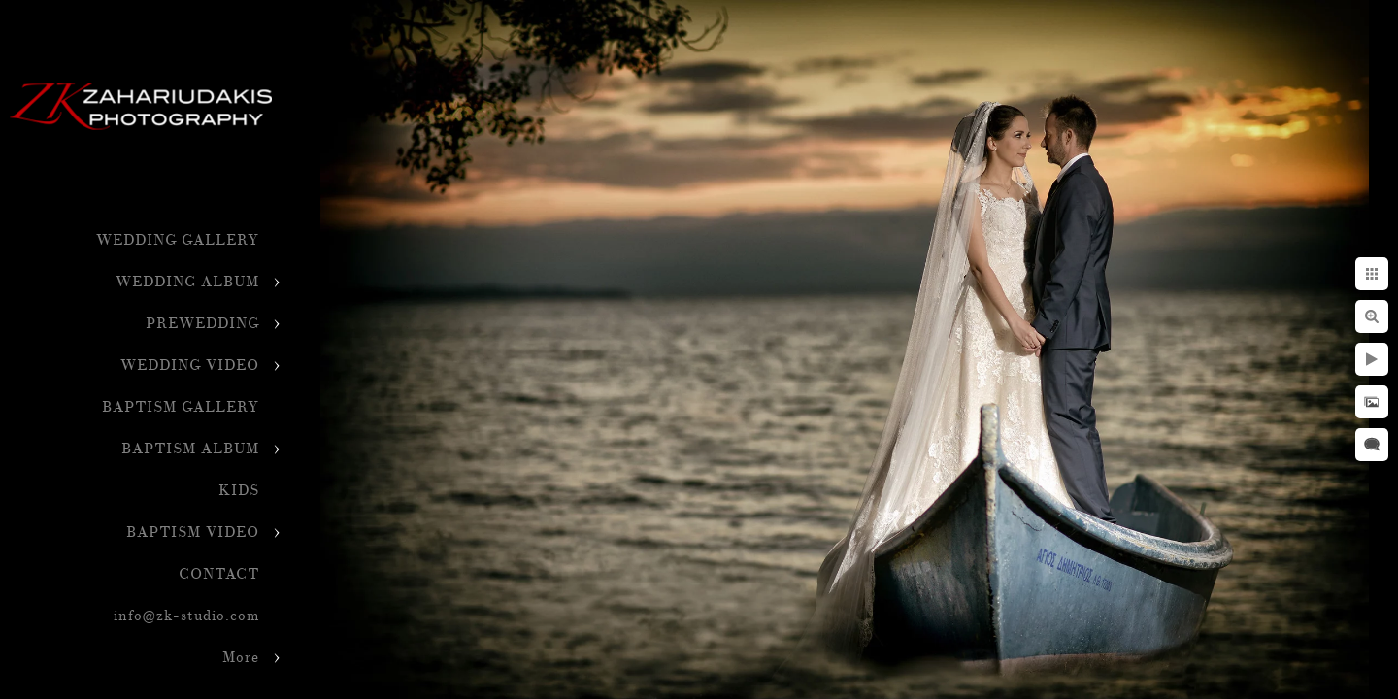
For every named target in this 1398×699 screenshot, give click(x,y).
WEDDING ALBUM (187, 282)
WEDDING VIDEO (189, 365)
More (240, 658)
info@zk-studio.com (186, 616)
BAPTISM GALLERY (180, 407)
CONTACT (219, 574)
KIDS (238, 491)
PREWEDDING (202, 324)
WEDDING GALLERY (177, 240)
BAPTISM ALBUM (190, 449)
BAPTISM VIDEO (192, 532)
